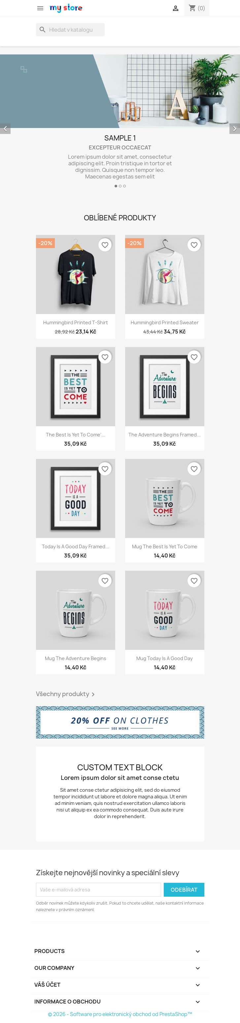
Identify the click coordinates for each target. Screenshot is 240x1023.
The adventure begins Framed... (164, 435)
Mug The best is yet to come (164, 546)
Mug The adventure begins (75, 658)
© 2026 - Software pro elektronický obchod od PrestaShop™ (120, 1014)
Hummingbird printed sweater (165, 322)
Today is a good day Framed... (75, 546)
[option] (120, 123)
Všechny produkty (66, 694)
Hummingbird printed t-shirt (75, 322)
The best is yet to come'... (75, 435)
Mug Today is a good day (164, 658)
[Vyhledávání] (70, 29)
